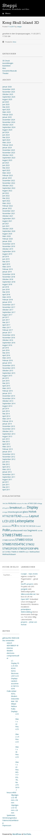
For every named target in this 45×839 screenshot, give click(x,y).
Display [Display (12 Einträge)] (32, 507)
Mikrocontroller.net (28, 594)
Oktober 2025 (7, 94)
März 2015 (6, 388)
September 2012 (8, 459)
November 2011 (8, 474)
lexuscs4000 (11, 792)
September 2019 (8, 251)
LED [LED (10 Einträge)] (11, 521)
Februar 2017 (7, 330)
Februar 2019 (7, 269)
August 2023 (7, 160)
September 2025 (8, 97)
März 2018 (6, 297)
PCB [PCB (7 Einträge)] (14, 526)
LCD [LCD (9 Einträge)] (5, 521)
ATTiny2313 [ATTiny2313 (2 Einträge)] (5, 508)
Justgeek (24, 589)
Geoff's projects (27, 584)
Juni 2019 (5, 259)
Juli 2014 (5, 408)
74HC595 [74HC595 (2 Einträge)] (5, 503)
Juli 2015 (5, 378)
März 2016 (6, 358)
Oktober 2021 (7, 216)
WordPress (16, 834)
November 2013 (8, 429)
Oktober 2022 (7, 185)
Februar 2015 (7, 391)
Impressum (6, 825)
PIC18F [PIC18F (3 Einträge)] (23, 526)
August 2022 (7, 190)
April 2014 (6, 416)
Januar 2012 (7, 472)
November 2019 (8, 246)
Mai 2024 (6, 137)
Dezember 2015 (8, 365)
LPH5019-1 (17, 787)
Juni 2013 (5, 439)
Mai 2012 (6, 464)
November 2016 (8, 337)
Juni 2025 (5, 104)
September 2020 (8, 231)
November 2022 (8, 183)
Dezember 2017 (8, 304)
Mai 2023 (6, 168)
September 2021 (8, 218)
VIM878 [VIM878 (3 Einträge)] (22, 552)
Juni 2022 (5, 196)
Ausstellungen (7, 63)
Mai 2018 (6, 292)
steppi (19, 26)
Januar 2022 (7, 208)
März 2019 (6, 266)
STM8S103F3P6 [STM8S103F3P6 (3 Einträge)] (8, 540)
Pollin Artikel (11, 691)
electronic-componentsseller (13, 655)
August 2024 (7, 130)
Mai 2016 (6, 353)
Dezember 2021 (8, 211)
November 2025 (8, 92)
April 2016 (6, 355)
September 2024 (8, 127)
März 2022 (6, 203)
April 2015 (6, 386)
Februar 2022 (7, 206)
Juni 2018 (5, 289)
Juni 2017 (5, 320)
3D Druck (6, 60)
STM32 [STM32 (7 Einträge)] (30, 544)
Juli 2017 (5, 317)
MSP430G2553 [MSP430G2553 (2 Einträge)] (6, 526)
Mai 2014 (6, 413)
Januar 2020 (7, 241)
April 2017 (6, 325)
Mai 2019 (6, 261)
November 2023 (8, 152)
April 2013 (6, 444)
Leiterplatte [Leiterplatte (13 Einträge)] (24, 521)
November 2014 (8, 398)
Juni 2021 (5, 226)
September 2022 (8, 188)
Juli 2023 (5, 163)
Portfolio (27, 834)
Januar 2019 (7, 272)
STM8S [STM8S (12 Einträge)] (17, 535)
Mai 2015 (6, 383)
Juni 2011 (5, 484)
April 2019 (6, 264)
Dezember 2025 (8, 89)
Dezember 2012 (8, 454)
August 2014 (7, 406)
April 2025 (6, 109)
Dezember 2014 (8, 396)
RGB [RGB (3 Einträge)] (25, 530)
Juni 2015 (5, 380)
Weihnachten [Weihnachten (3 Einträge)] (35, 552)
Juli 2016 (5, 348)
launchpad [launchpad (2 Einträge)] (25, 516)
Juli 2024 (5, 132)
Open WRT (25, 599)
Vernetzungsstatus (9, 818)
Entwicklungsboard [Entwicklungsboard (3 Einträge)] (15, 512)
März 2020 (6, 236)
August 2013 (7, 436)
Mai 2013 (6, 441)
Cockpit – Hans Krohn (29, 574)
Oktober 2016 (7, 340)
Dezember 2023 (8, 150)
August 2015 (7, 375)
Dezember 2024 (8, 119)
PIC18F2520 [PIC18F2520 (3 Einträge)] (30, 526)
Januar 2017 (7, 332)
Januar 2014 (7, 424)
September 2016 (8, 342)
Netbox (14, 706)
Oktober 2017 (7, 310)
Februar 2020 (7, 239)
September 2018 (8, 282)
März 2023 (6, 173)
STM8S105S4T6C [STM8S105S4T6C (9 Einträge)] (13, 544)
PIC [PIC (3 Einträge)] (18, 526)
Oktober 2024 (7, 125)
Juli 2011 (5, 482)
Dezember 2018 (8, 274)
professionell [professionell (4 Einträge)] (17, 530)
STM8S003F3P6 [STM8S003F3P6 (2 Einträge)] (27, 536)
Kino (14, 42)
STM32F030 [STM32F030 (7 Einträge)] (9, 548)
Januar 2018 (7, 302)
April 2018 (6, 294)
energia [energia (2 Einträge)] (4, 512)
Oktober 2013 (7, 431)
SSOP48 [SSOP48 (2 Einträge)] (40, 531)
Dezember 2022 (8, 180)
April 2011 (6, 489)
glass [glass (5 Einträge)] (25, 511)
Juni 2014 (5, 411)
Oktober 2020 (7, 228)
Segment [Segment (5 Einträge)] (32, 530)
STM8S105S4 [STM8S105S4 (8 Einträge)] (24, 540)
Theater (5, 73)
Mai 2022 (6, 198)
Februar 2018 (7, 299)
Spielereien (11, 815)
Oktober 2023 (7, 155)
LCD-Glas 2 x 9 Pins (17, 734)
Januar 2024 (7, 147)
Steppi (9, 6)
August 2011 (7, 479)
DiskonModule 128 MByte (15, 701)
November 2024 (8, 122)
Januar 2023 (7, 178)
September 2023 (8, 158)
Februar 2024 (7, 145)
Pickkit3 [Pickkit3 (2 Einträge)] (38, 526)
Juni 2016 (5, 350)
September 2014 (8, 403)
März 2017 (6, 327)
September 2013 (8, 434)
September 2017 (8, 312)
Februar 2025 (7, 114)
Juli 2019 (5, 256)
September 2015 (8, 373)
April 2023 (6, 170)
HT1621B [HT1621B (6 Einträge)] (7, 516)
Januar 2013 (7, 451)
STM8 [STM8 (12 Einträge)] (6, 535)
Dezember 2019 (8, 244)
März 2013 (6, 446)
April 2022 (6, 201)
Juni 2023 (5, 165)
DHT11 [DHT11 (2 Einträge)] (24, 508)
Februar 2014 (7, 421)
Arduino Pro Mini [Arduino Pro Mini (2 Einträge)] (22, 503)
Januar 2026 (7, 87)
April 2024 (6, 140)
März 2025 (6, 112)
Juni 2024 (5, 135)
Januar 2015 (7, 393)
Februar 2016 (7, 360)
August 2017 (7, 315)
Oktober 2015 (7, 370)
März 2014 (6, 419)
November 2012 (8, 457)
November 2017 (8, 307)
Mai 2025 (6, 107)
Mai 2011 (6, 487)
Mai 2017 (6, 322)
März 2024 (6, 142)
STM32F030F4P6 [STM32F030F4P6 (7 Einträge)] (28, 548)
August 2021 (7, 221)
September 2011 (8, 477)
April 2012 (6, 467)
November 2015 (8, 368)
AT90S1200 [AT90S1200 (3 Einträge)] (32, 503)
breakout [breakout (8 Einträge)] (16, 507)
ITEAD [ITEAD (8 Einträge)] (17, 516)
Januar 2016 (7, 363)
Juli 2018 (5, 287)
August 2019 (7, 254)
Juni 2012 (5, 462)
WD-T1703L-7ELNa (17, 777)
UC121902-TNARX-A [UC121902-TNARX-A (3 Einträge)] (10, 552)
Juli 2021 (5, 223)
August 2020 (7, 234)
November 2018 (8, 277)
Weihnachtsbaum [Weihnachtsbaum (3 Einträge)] (9, 554)
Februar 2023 (7, 175)
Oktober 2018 (7, 279)
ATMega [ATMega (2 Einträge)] (39, 503)
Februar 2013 (7, 449)
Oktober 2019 (7, 249)
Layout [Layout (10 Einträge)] (34, 516)
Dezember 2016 (8, 335)
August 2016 (7, 345)
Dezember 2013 (8, 426)
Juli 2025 (5, 102)
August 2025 (7, 99)
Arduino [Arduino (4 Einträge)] (12, 503)
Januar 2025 (7, 117)
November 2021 (8, 213)
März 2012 (6, 469)
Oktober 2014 (7, 401)
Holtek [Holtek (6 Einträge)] (32, 511)
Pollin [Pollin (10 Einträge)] (6, 530)
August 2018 (7, 284)
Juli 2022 (5, 193)
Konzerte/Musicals (9, 71)
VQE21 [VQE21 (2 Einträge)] (27, 552)
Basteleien (6, 66)
